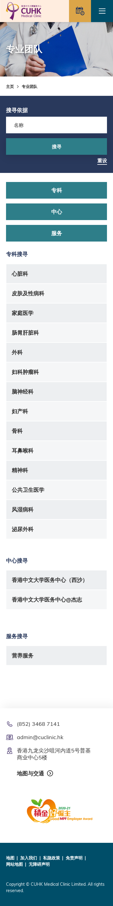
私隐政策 (51, 858)
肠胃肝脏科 (25, 332)
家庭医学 (22, 313)
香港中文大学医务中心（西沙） (50, 579)
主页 (10, 86)
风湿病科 (22, 509)
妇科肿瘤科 (25, 372)
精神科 (20, 470)
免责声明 (74, 858)
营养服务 (22, 655)
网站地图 (14, 864)
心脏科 (20, 273)
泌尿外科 (22, 529)
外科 (17, 352)
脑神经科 (22, 391)
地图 (10, 858)
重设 (102, 160)
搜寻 (56, 147)
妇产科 (20, 411)
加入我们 (28, 858)
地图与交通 (30, 773)
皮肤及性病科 (28, 293)
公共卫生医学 (28, 489)
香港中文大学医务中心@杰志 (47, 599)
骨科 (17, 430)
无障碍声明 (39, 864)
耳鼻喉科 (22, 450)
